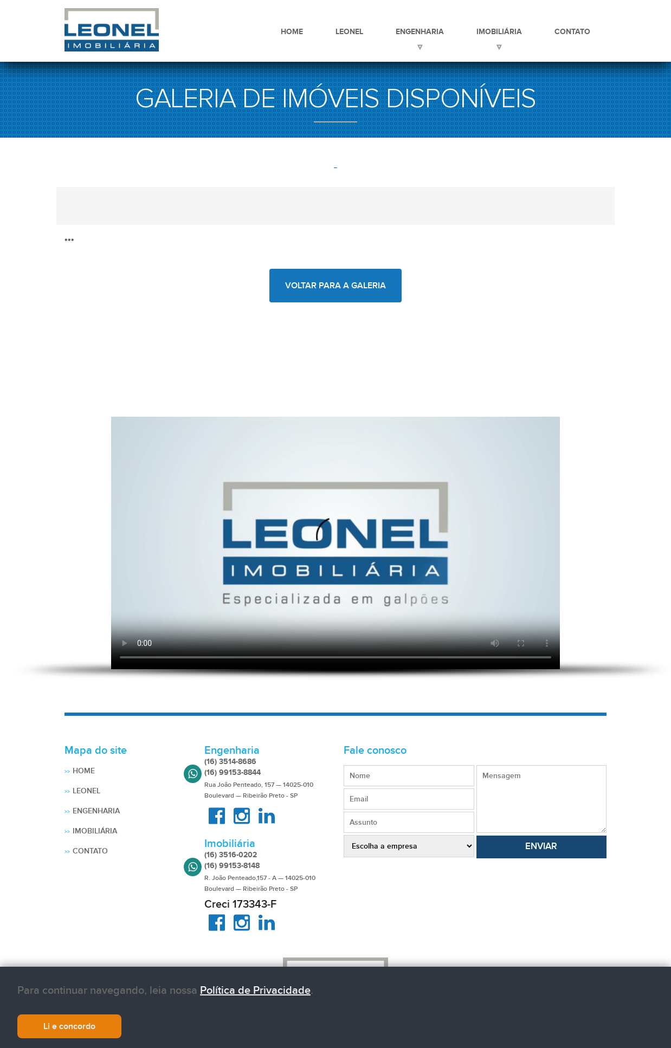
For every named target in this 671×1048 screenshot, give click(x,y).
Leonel (349, 31)
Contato (572, 31)
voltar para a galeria (335, 285)
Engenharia (420, 31)
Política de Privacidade (255, 990)
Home (292, 31)
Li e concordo (69, 1026)
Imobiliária (499, 31)
